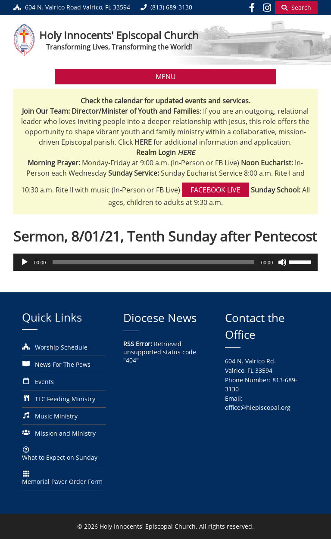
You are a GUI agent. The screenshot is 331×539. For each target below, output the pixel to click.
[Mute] (282, 262)
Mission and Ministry (65, 433)
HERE (186, 152)
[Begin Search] (296, 7)
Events (44, 382)
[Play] (24, 262)
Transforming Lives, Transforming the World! (119, 47)
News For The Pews (63, 364)
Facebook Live (215, 190)
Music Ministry (56, 416)
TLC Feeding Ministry (65, 399)
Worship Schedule (61, 347)
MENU (166, 76)
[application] (165, 262)
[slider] (153, 262)
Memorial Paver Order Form (62, 481)
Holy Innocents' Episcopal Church (119, 35)
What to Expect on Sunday (59, 457)
